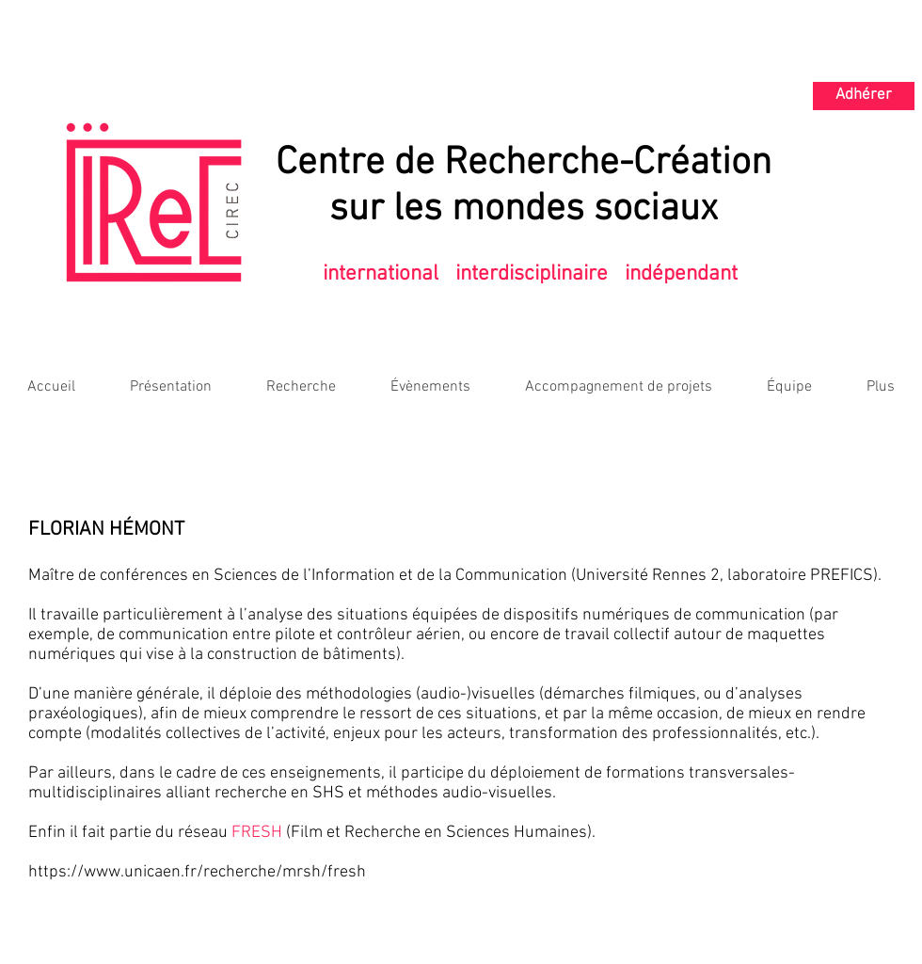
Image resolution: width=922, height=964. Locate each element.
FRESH (256, 833)
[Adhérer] (863, 96)
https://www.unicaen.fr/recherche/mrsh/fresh (197, 872)
